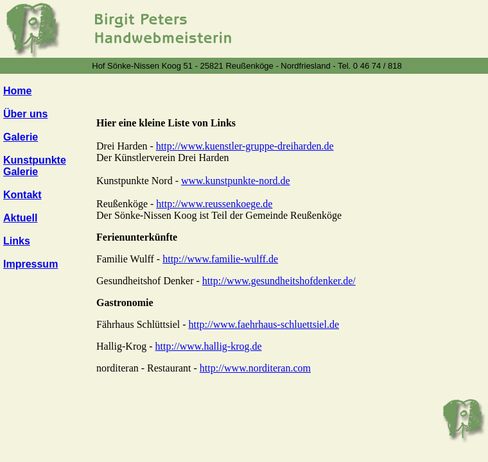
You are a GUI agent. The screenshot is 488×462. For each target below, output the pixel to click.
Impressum (30, 264)
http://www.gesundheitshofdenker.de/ (279, 280)
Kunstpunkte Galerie (34, 166)
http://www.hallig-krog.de (208, 346)
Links (16, 240)
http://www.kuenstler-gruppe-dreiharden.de (245, 146)
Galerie (20, 137)
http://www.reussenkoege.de (214, 203)
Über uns (25, 113)
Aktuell (20, 217)
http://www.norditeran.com (255, 368)
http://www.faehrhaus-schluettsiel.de (264, 324)
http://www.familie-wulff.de (220, 258)
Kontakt (22, 194)
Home (17, 90)
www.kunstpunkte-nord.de (235, 180)
